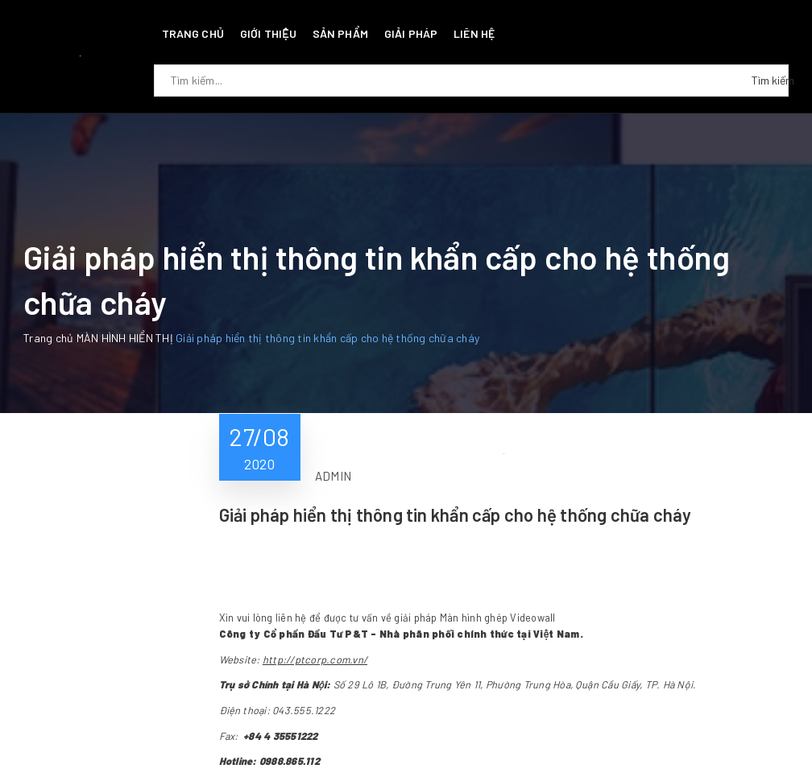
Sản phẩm (340, 33)
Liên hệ (474, 33)
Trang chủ (193, 33)
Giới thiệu (268, 33)
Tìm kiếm (770, 80)
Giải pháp (410, 33)
